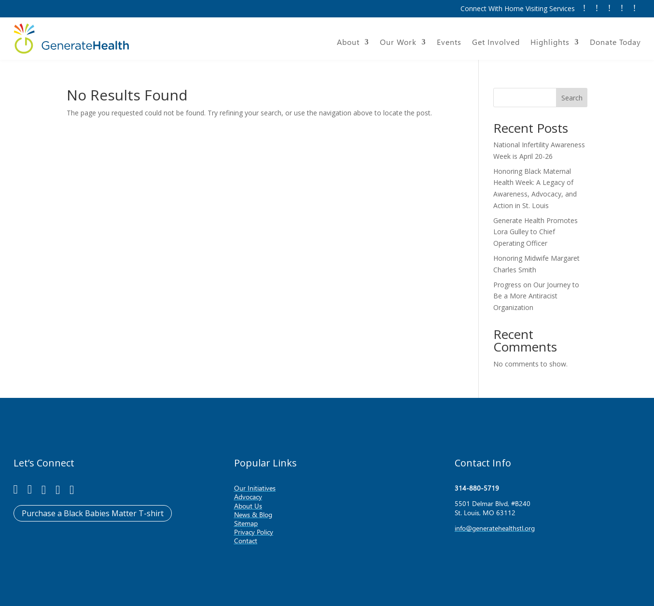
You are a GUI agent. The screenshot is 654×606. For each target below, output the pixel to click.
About (348, 43)
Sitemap (246, 523)
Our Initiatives (255, 488)
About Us (248, 505)
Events (449, 43)
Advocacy (248, 496)
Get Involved (496, 43)
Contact (245, 540)
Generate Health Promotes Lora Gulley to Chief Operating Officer (535, 232)
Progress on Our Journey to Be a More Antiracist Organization (536, 296)
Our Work (398, 43)
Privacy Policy (253, 531)
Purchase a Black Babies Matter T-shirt (93, 513)
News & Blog (253, 514)
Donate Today (615, 43)
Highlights (550, 43)
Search (572, 97)
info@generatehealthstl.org (495, 528)
